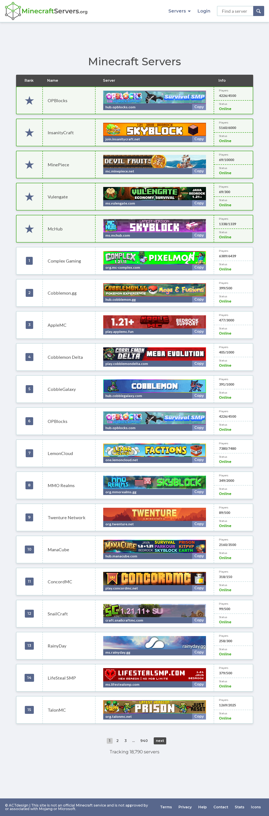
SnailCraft (58, 613)
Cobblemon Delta (65, 357)
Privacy (185, 807)
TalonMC (57, 710)
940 (144, 741)
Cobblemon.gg (62, 293)
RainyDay (57, 645)
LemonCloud (60, 453)
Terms (166, 807)
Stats (239, 807)
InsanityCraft (61, 132)
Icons (256, 807)
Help (202, 807)
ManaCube (58, 549)
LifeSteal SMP (62, 677)
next (160, 741)
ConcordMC (60, 581)
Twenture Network (66, 517)
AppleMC (57, 325)
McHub (55, 228)
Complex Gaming (64, 260)
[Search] (258, 11)
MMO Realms (61, 485)
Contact (220, 807)
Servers (179, 11)
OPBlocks (57, 100)
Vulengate (58, 196)
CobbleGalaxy (62, 389)
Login (203, 11)
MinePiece (58, 164)
